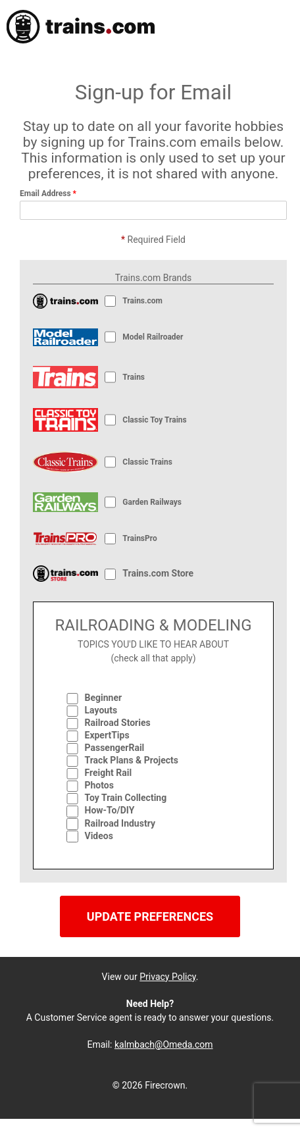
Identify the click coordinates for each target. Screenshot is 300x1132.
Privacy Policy (167, 976)
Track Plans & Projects (132, 760)
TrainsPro (139, 538)
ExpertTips (107, 735)
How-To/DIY (110, 810)
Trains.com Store (157, 573)
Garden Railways (152, 502)
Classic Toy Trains (154, 419)
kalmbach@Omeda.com (163, 1044)
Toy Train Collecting (126, 797)
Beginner (103, 697)
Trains (133, 377)
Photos (99, 785)
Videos (99, 836)
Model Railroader (152, 337)
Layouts (101, 710)
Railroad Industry (120, 823)
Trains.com (143, 300)
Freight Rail (108, 772)
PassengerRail (115, 747)
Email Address (48, 193)
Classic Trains (147, 462)
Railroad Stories (118, 722)
